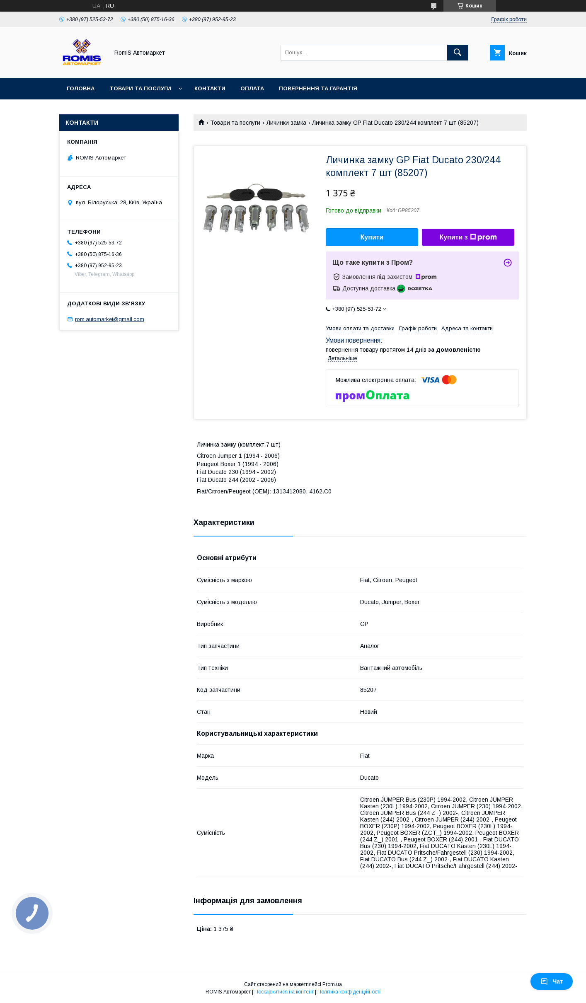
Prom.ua (332, 984)
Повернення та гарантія (318, 88)
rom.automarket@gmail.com (109, 319)
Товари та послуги (140, 88)
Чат (551, 981)
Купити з (467, 237)
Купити (372, 237)
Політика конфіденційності (348, 992)
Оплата (252, 88)
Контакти (209, 88)
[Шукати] (457, 52)
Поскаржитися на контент (284, 992)
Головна (80, 88)
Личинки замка (286, 122)
